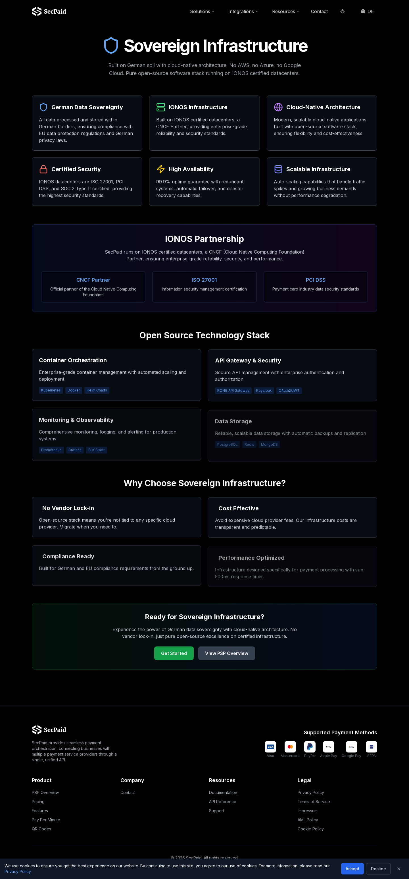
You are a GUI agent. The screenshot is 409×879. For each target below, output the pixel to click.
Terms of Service (314, 801)
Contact (319, 9)
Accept (352, 868)
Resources (286, 9)
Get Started (174, 655)
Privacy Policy (311, 792)
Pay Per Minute (46, 819)
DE (367, 9)
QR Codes (41, 828)
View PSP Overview (226, 655)
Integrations (243, 9)
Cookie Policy (311, 828)
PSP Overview (45, 792)
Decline (378, 868)
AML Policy (308, 819)
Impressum (308, 810)
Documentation (223, 792)
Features (40, 810)
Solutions (202, 9)
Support (216, 810)
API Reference (222, 801)
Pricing (38, 801)
